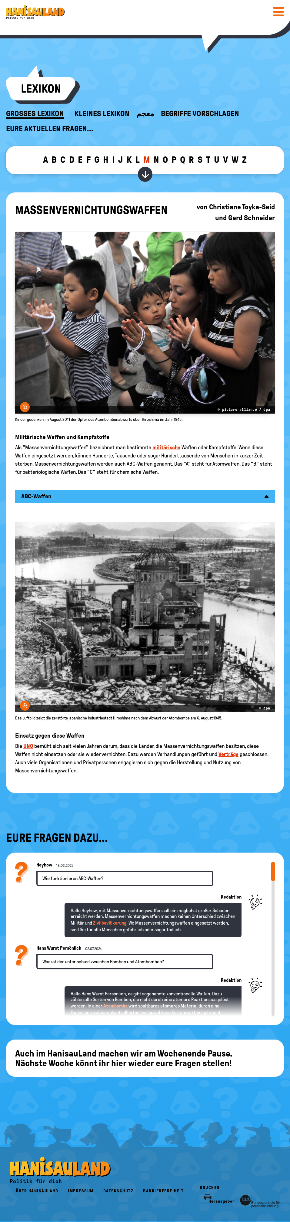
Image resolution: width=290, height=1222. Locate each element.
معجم (145, 114)
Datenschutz (118, 1191)
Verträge (228, 754)
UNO (28, 746)
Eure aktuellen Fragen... (49, 129)
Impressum (81, 1191)
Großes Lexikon (35, 114)
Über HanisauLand (37, 1191)
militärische (166, 447)
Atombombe (115, 1005)
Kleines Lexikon (102, 114)
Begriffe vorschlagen (200, 114)
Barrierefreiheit (163, 1191)
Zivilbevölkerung (109, 923)
